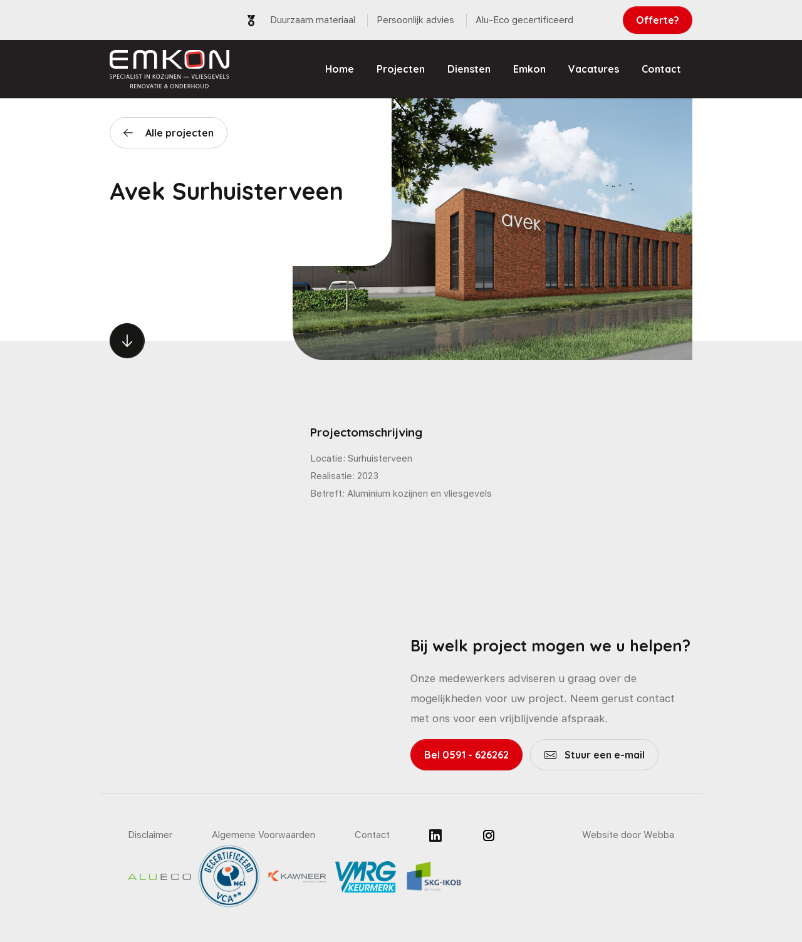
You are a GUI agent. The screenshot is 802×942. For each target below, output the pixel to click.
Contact (661, 69)
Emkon (529, 69)
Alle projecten (179, 133)
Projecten (401, 69)
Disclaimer (150, 835)
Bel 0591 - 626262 (466, 754)
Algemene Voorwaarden (263, 835)
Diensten (469, 69)
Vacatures (593, 69)
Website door (628, 835)
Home (339, 69)
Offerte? (657, 20)
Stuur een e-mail (603, 754)
